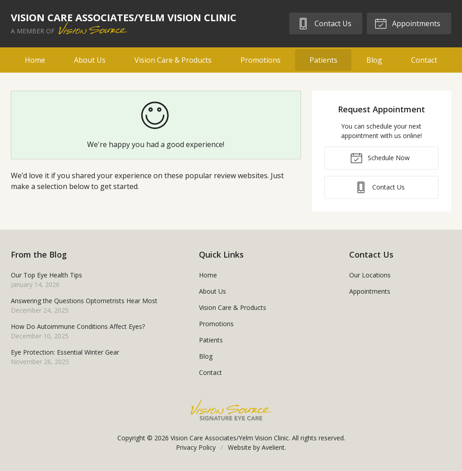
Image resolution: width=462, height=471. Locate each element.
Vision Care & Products (173, 60)
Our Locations (370, 275)
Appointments (407, 23)
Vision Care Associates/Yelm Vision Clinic (230, 438)
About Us (90, 60)
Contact (424, 60)
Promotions (260, 60)
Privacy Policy (196, 447)
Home (35, 60)
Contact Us (324, 23)
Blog (374, 60)
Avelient (273, 447)
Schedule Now (380, 157)
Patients (323, 60)
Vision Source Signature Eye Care (231, 409)
